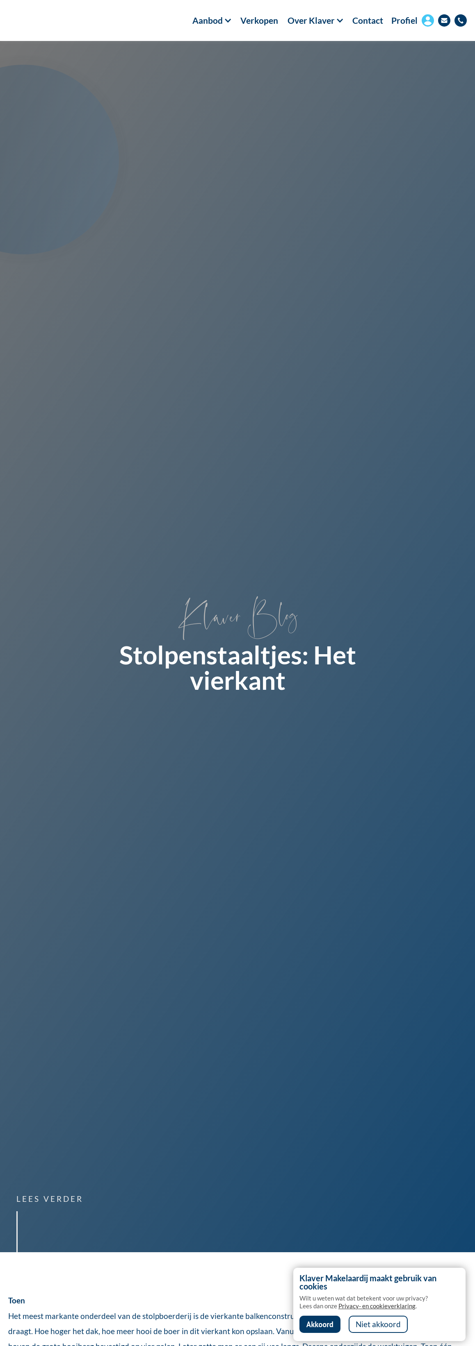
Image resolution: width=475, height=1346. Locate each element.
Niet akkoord (378, 1324)
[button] (207, 20)
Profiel (404, 20)
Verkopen (259, 20)
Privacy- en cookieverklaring (377, 1306)
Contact (367, 20)
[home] (45, 20)
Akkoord (319, 1324)
